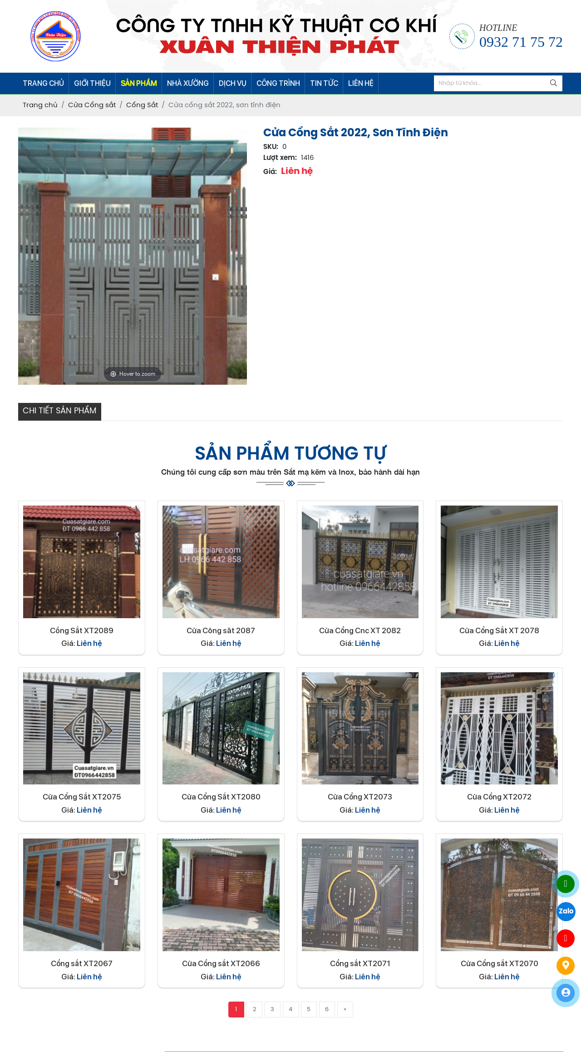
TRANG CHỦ (43, 83)
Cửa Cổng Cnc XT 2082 (360, 630)
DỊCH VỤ (232, 83)
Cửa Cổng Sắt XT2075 (82, 796)
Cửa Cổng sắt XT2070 (499, 963)
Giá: (270, 172)
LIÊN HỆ (361, 83)
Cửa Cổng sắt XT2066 (221, 963)
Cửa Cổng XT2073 (360, 796)
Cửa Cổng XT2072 (499, 796)
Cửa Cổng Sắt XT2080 (221, 796)
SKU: (270, 147)
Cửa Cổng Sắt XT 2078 (499, 630)
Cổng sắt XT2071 (360, 963)
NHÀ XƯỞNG (188, 83)
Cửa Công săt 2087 (221, 630)
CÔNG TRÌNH (278, 83)
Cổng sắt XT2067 (82, 963)
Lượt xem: (280, 158)
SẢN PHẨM (139, 83)
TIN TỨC (324, 83)
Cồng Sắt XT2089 (81, 630)
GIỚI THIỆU (92, 83)
